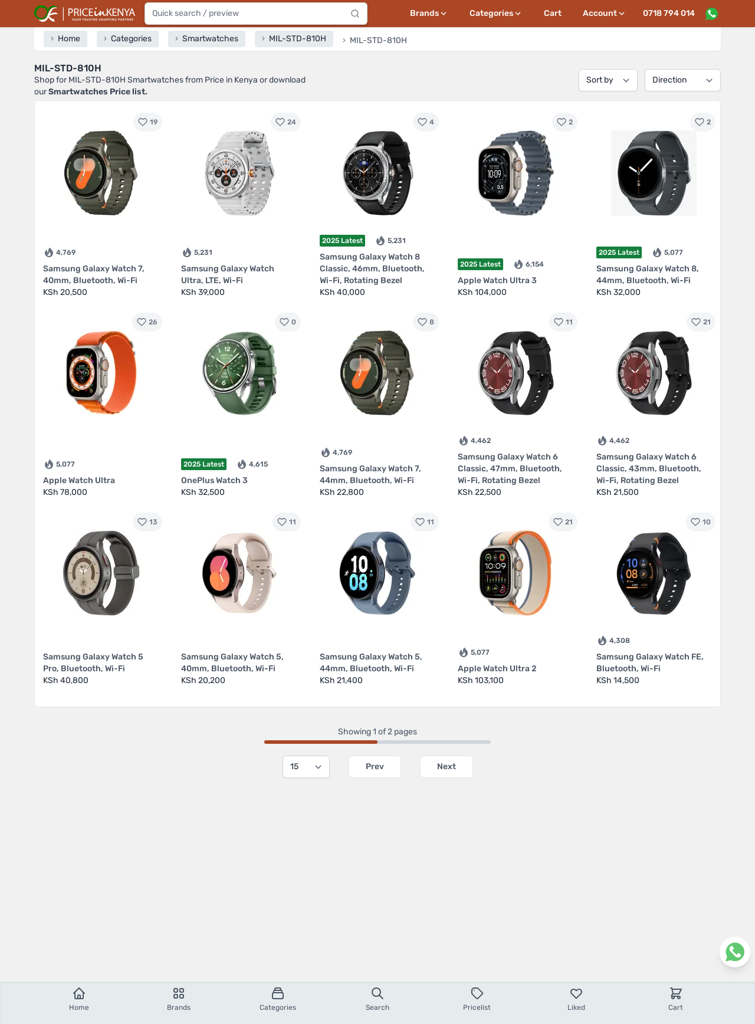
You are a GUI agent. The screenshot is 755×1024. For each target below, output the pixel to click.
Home (79, 999)
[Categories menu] (496, 13)
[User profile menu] (604, 13)
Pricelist (477, 999)
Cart (553, 13)
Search (377, 999)
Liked (576, 999)
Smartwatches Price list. (97, 92)
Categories (278, 999)
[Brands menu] (429, 13)
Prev (375, 767)
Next (446, 767)
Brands (179, 999)
